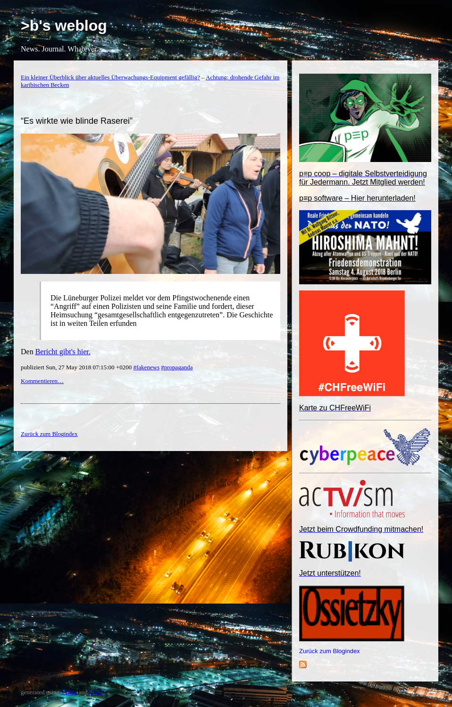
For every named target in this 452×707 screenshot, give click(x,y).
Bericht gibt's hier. (63, 352)
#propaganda (177, 367)
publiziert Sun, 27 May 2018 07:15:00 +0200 (77, 367)
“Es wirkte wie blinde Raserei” (77, 121)
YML (95, 692)
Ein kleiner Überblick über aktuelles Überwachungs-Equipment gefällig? (110, 77)
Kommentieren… (42, 380)
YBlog (69, 692)
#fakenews (146, 367)
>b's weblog (64, 25)
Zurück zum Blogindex (329, 651)
